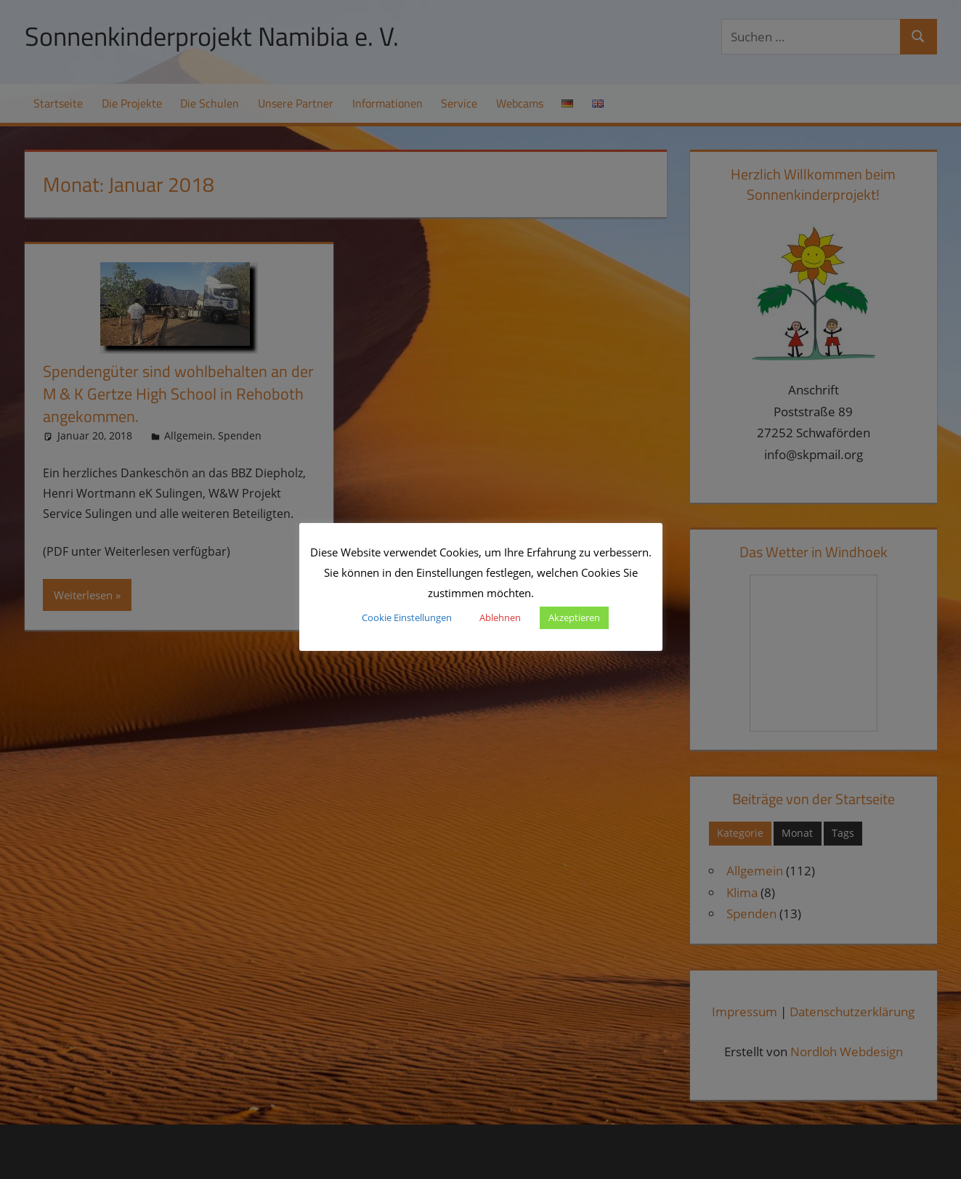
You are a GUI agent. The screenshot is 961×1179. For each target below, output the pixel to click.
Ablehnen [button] (500, 617)
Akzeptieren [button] (574, 617)
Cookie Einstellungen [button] (407, 617)
